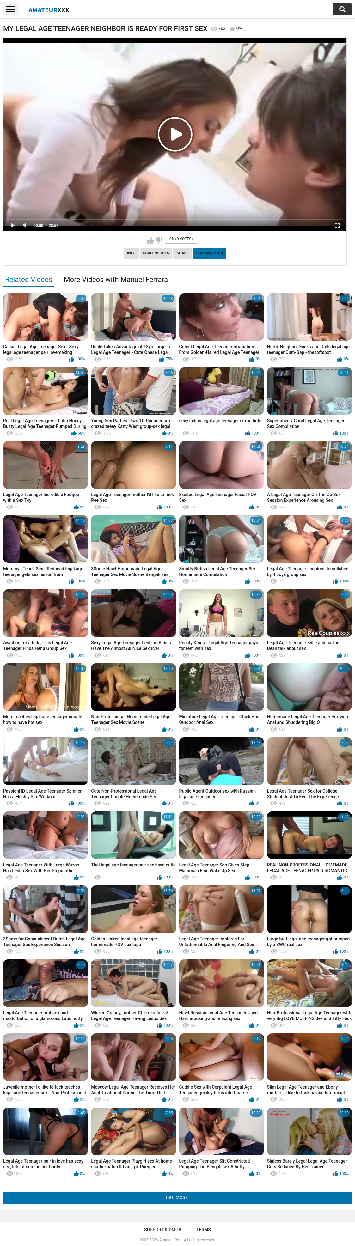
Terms (203, 1229)
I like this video (150, 240)
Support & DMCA (162, 1229)
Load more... (177, 1197)
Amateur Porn (171, 1240)
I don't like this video (159, 240)
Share (183, 253)
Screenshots (156, 253)
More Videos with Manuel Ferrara (116, 279)
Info (131, 253)
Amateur (48, 9)
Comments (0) (209, 253)
